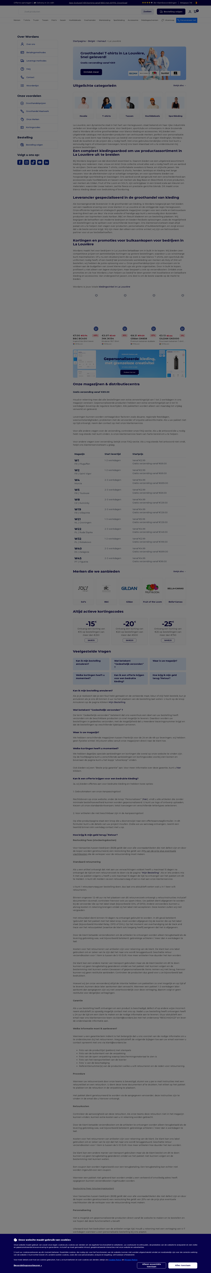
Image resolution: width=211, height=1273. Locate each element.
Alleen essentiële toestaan (151, 1265)
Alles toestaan (183, 1265)
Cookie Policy (115, 1260)
